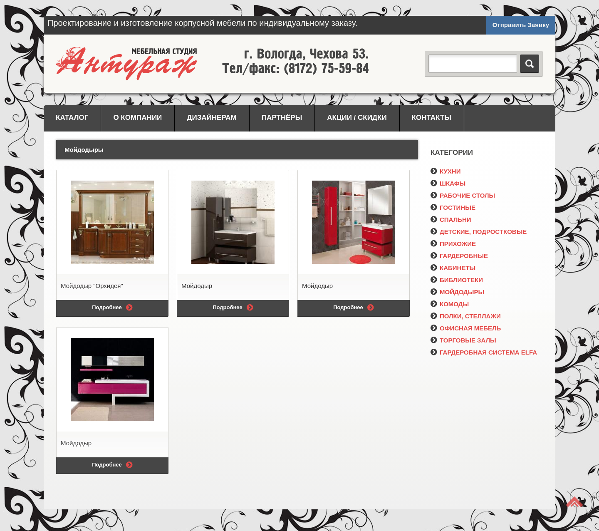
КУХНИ (445, 171)
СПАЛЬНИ (451, 219)
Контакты (431, 118)
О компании (137, 118)
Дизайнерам (211, 118)
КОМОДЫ (450, 304)
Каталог (72, 118)
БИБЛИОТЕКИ (457, 279)
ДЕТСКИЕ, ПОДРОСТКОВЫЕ (479, 231)
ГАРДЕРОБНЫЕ (459, 255)
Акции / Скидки (356, 118)
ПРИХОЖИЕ (453, 243)
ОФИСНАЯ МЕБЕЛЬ (466, 328)
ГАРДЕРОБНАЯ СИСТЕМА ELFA (484, 352)
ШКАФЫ (448, 183)
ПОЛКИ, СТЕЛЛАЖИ (466, 316)
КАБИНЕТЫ (453, 267)
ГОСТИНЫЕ (453, 207)
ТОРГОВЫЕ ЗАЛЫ (463, 340)
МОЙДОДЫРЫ (457, 291)
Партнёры (282, 118)
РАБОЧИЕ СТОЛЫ (463, 195)
